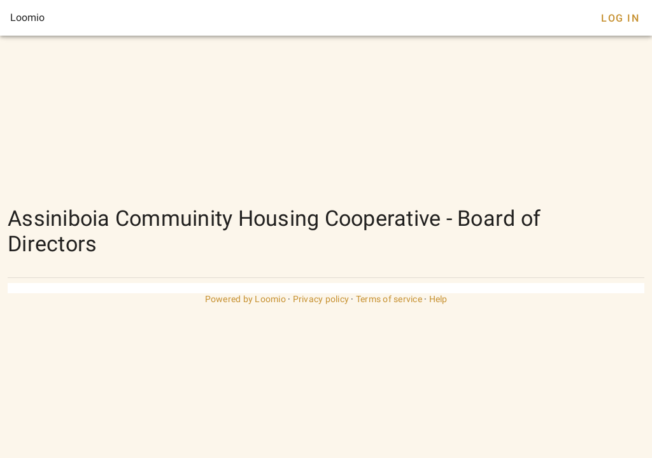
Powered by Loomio (245, 299)
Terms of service (389, 299)
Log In (620, 18)
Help (438, 299)
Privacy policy (321, 299)
